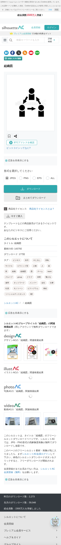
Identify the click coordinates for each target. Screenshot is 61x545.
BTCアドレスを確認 (21, 142)
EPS (39, 178)
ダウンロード (30, 188)
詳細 (50, 10)
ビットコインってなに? (19, 148)
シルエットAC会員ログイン (36, 454)
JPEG (13, 178)
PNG (26, 178)
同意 (56, 10)
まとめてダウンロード (30, 197)
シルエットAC (11, 303)
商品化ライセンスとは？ (41, 208)
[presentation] (53, 352)
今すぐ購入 (14, 216)
